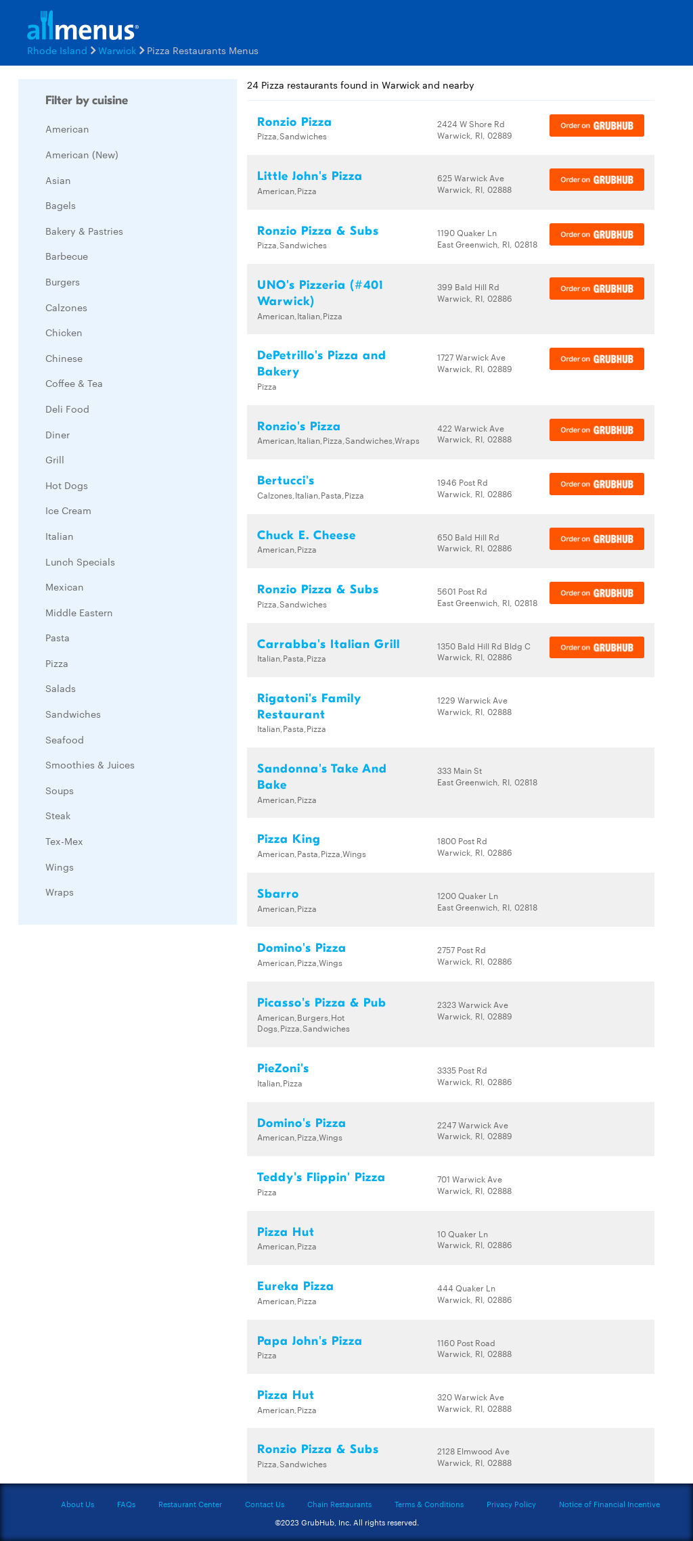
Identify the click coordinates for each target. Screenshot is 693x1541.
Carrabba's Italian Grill (328, 644)
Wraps (59, 891)
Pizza (56, 663)
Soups (59, 790)
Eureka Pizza (295, 1286)
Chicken (64, 332)
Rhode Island (57, 50)
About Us (77, 1503)
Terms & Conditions (429, 1503)
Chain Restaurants (339, 1503)
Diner (57, 434)
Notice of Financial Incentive (609, 1503)
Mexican (64, 586)
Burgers (62, 281)
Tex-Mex (64, 841)
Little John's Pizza (310, 176)
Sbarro (278, 894)
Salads (60, 688)
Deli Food (67, 408)
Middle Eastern (79, 612)
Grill (54, 459)
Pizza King (289, 839)
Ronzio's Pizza (299, 426)
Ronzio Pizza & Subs (318, 231)
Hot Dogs (66, 485)
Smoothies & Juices (90, 764)
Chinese (64, 358)
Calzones (66, 307)
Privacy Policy (511, 1503)
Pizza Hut (286, 1232)
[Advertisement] (119, 1138)
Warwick (117, 50)
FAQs (126, 1503)
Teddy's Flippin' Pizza (321, 1177)
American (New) (81, 154)
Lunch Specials (80, 561)
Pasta (57, 637)
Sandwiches (73, 713)
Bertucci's (286, 481)
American (67, 128)
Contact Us (264, 1503)
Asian (58, 180)
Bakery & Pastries (84, 230)
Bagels (60, 205)
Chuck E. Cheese (306, 535)
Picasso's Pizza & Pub (321, 1003)
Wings (59, 866)
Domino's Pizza (301, 948)
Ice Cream (68, 510)
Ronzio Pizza (294, 122)
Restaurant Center (190, 1503)
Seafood (64, 739)
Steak (57, 815)
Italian (59, 536)
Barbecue (66, 255)
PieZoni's (283, 1068)
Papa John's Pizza (310, 1341)
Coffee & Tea (74, 383)
